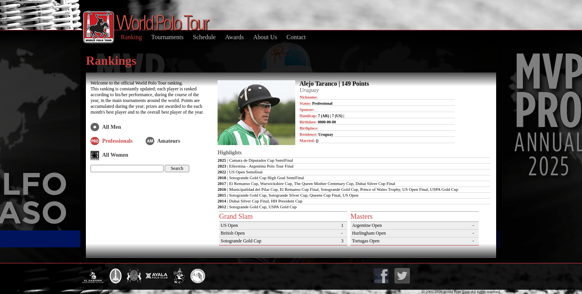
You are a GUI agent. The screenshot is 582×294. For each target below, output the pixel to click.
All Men (111, 127)
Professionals (117, 141)
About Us (265, 37)
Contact (296, 37)
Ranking (131, 37)
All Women (115, 155)
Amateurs (168, 141)
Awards (234, 37)
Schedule (204, 37)
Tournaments (167, 37)
